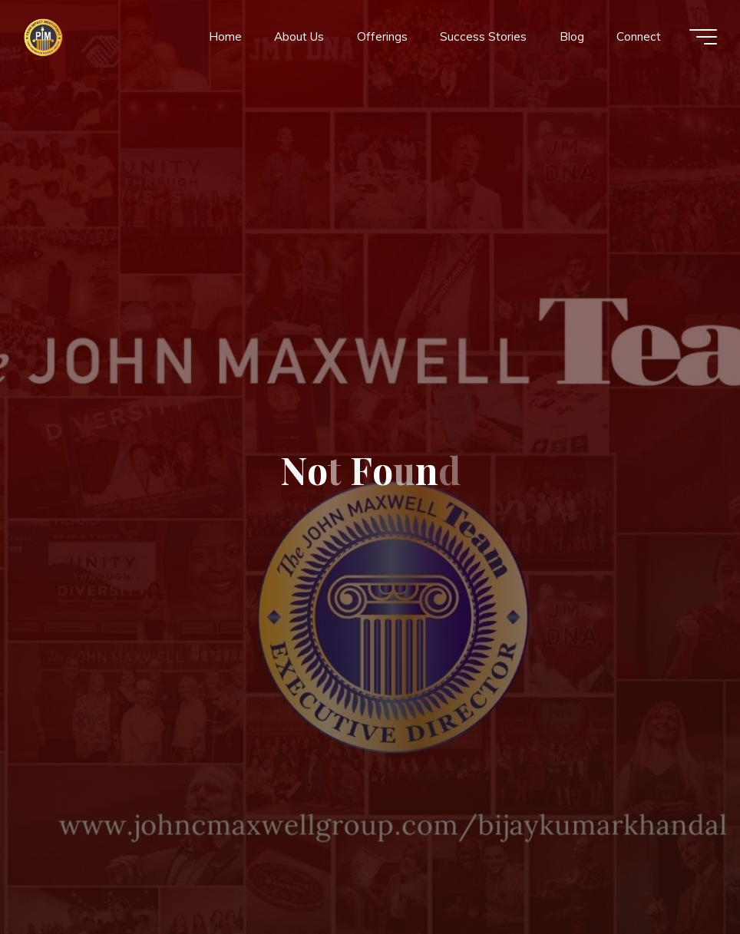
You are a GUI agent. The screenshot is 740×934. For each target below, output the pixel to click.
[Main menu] (703, 37)
